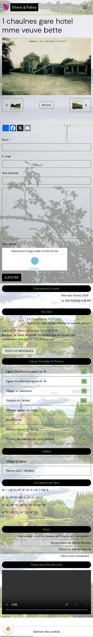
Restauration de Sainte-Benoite (71, 543)
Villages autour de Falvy (46, 410)
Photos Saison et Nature (46, 429)
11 (24, 497)
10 (15, 497)
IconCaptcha (34, 269)
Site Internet (10, 173)
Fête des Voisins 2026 (75, 295)
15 (16, 505)
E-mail (6, 156)
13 (41, 497)
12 (33, 497)
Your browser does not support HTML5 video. (46, 592)
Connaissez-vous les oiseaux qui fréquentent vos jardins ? (54, 536)
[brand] (20, 7)
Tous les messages (19, 351)
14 (7, 505)
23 (26, 512)
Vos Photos (46, 420)
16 (25, 505)
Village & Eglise (16, 461)
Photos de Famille (46, 400)
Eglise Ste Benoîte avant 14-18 (46, 371)
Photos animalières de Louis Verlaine (46, 439)
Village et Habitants (46, 391)
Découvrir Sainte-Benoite (75, 549)
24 (35, 512)
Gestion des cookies (46, 631)
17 (34, 505)
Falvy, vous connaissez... (76, 556)
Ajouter (12, 277)
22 (16, 512)
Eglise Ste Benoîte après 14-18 (46, 381)
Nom (5, 139)
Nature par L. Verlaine (20, 470)
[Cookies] (8, 628)
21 (7, 512)
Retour (46, 105)
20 (43, 505)
